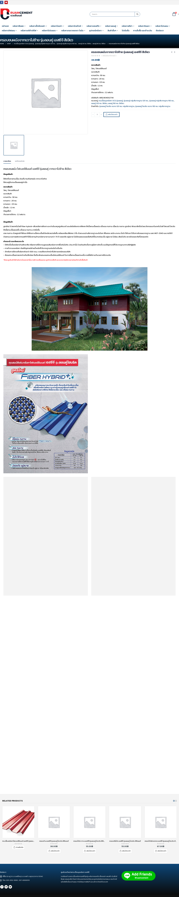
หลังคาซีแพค (18, 26)
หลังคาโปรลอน (161, 26)
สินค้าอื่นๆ (112, 30)
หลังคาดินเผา (144, 26)
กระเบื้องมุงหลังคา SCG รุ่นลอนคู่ (111, 100)
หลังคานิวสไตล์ (74, 26)
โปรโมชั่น (125, 30)
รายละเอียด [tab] (7, 161)
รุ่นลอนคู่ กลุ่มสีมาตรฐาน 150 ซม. (161, 100)
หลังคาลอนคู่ (110, 26)
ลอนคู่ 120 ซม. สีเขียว (99, 103)
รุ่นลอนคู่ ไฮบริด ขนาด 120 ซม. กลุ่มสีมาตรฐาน (116, 106)
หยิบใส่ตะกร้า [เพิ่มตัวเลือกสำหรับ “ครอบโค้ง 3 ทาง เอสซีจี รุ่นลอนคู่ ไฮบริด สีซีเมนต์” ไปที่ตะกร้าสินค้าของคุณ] (90, 851)
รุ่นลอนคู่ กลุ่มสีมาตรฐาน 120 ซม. (136, 100)
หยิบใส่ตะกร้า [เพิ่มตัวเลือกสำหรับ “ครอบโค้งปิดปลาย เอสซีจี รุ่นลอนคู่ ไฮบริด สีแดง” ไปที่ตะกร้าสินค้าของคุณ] (162, 851)
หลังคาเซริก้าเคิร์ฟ (28, 30)
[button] (174, 800)
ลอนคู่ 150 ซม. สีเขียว (116, 103)
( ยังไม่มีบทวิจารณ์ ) (109, 55)
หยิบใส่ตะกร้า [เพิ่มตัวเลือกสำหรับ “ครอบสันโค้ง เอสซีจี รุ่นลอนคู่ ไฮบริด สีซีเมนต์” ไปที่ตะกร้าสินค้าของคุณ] (126, 851)
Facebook (2, 887)
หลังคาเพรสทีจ (93, 26)
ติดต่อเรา (160, 30)
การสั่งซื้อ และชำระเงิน (142, 30)
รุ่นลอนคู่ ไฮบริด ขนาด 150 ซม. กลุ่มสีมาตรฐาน (152, 106)
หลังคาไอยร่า (56, 26)
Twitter (6, 887)
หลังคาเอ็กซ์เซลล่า (37, 26)
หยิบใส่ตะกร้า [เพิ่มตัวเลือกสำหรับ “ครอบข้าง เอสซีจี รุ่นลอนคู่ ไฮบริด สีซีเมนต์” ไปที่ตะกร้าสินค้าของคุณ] (55, 851)
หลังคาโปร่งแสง (49, 30)
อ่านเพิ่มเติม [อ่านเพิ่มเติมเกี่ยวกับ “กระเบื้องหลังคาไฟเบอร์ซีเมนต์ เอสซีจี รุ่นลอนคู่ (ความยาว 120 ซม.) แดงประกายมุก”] (19, 847)
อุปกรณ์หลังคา (95, 30)
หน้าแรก (5, 26)
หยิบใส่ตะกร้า (112, 114)
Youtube (10, 887)
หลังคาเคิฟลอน (8, 30)
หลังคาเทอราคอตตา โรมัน (72, 30)
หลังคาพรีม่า (127, 26)
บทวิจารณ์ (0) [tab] (19, 161)
